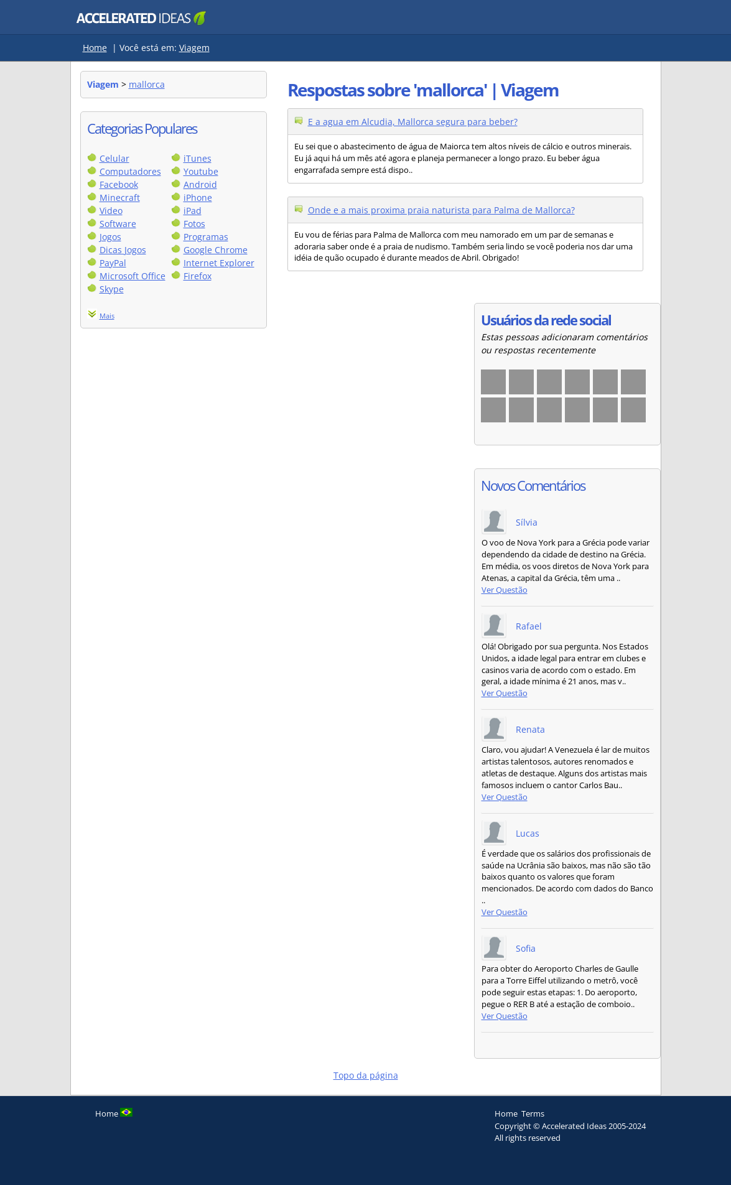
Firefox (198, 276)
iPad (193, 210)
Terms (532, 1113)
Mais (107, 315)
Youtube (201, 171)
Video (111, 210)
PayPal (113, 263)
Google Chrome (216, 250)
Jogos (110, 237)
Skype (112, 289)
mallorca (147, 84)
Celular (114, 158)
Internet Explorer (219, 263)
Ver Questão (505, 590)
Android (200, 184)
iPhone (198, 197)
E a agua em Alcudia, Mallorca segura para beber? (413, 122)
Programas (206, 237)
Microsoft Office (132, 276)
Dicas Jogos (123, 250)
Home (95, 47)
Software (118, 224)
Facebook (119, 184)
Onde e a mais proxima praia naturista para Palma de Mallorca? (441, 210)
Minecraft (120, 197)
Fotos (194, 224)
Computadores (130, 171)
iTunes (198, 158)
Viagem (194, 47)
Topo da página (365, 1075)
